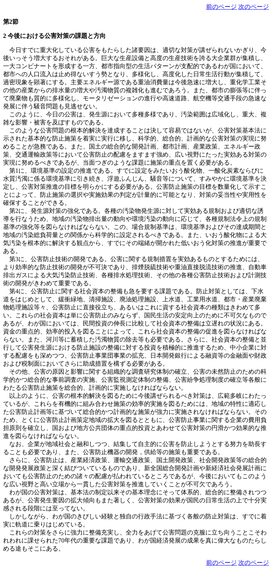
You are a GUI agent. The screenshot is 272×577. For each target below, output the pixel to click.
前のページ (221, 6)
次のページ (253, 6)
